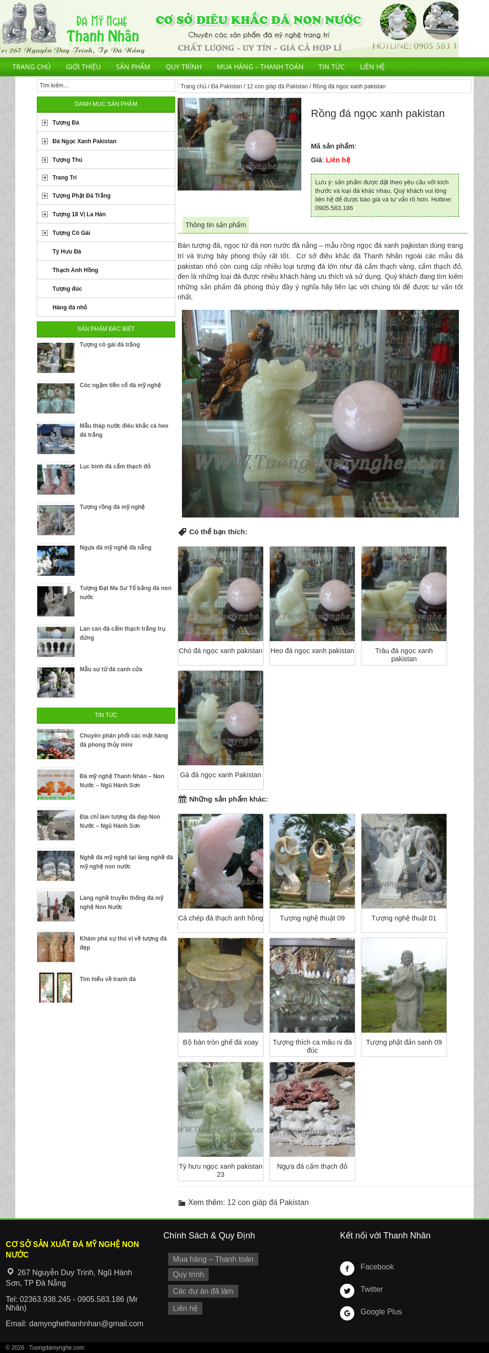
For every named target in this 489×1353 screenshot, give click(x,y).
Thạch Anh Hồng (75, 270)
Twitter (371, 1289)
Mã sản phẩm (332, 146)
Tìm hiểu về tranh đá (108, 979)
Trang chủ (31, 66)
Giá (316, 160)
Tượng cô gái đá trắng (110, 344)
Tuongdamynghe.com (57, 1347)
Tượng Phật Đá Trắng (82, 195)
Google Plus (379, 1311)
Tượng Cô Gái (71, 233)
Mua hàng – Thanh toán (260, 66)
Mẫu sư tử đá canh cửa (111, 669)
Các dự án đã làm (200, 1288)
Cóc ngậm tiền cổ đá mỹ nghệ (120, 385)
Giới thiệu (83, 66)
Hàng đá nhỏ (70, 307)
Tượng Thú (67, 160)
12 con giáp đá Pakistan (277, 86)
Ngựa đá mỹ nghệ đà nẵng (115, 547)
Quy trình (184, 66)
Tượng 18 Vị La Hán (79, 214)
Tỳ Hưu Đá (67, 251)
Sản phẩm (133, 66)
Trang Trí (65, 177)
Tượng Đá (66, 122)
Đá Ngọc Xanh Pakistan (85, 141)
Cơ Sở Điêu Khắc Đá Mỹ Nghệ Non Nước (229, 28)
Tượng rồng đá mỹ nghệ (112, 507)
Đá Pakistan (226, 86)
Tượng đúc (67, 288)
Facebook (376, 1266)
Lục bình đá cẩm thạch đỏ (115, 466)
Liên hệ (372, 66)
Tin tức (332, 66)
